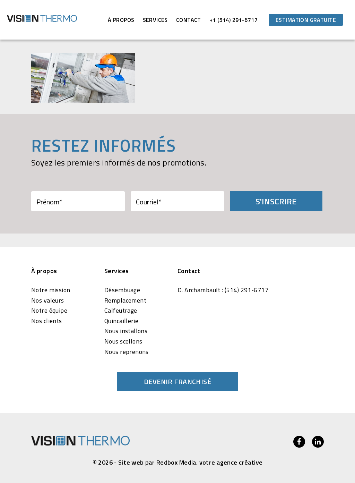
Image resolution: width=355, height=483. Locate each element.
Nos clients (46, 321)
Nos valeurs (47, 300)
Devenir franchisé (177, 381)
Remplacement (125, 300)
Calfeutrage (120, 310)
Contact (188, 20)
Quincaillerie (121, 321)
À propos (121, 20)
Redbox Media (176, 462)
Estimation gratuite (306, 20)
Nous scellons (123, 341)
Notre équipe (49, 310)
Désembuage (122, 290)
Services (155, 20)
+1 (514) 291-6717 (233, 20)
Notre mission (50, 290)
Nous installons (125, 331)
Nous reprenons (126, 352)
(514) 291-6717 (246, 290)
